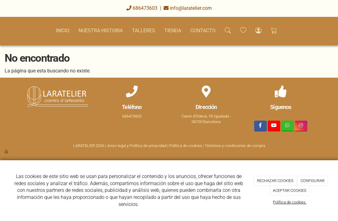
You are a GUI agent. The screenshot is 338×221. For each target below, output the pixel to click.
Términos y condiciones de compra (235, 145)
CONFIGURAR (312, 180)
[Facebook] (260, 126)
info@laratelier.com (188, 8)
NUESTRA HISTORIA (101, 30)
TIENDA (172, 30)
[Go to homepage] (5, 31)
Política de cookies (185, 145)
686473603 (141, 8)
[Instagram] (301, 126)
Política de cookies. (289, 202)
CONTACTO (203, 30)
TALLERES (143, 30)
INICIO (62, 30)
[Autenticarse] (7, 151)
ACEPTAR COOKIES (289, 190)
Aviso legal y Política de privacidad (136, 145)
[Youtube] (274, 126)
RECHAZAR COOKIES (275, 180)
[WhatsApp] (287, 126)
